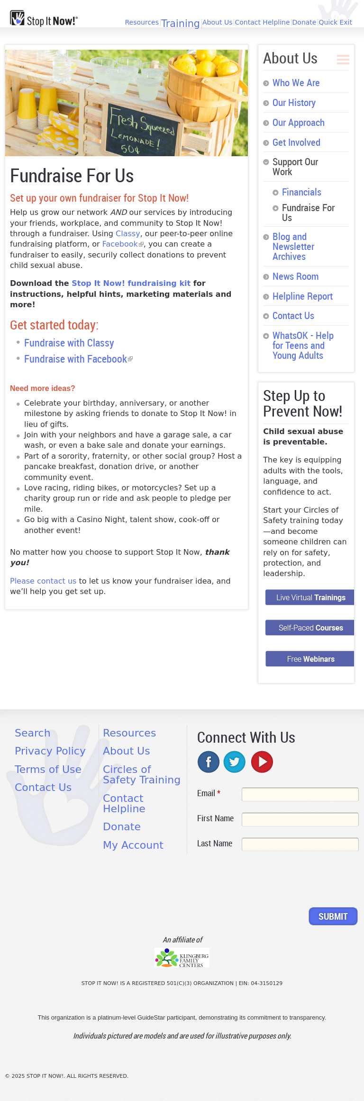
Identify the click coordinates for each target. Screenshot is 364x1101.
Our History (294, 102)
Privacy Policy (50, 751)
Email (208, 793)
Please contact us (43, 581)
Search (33, 733)
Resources (142, 22)
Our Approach (299, 122)
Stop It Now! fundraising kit (131, 283)
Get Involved (296, 142)
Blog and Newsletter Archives (293, 246)
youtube (261, 761)
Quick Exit (335, 22)
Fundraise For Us (308, 212)
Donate (304, 22)
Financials (301, 191)
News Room (296, 276)
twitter (235, 761)
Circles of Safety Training (142, 775)
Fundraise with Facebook (78, 358)
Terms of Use (48, 769)
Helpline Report (303, 295)
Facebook (123, 244)
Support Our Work (295, 166)
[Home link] (43, 18)
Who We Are (296, 82)
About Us (217, 22)
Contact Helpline (262, 22)
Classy (128, 233)
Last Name (214, 843)
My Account (133, 845)
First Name (215, 818)
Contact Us (293, 315)
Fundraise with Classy (69, 342)
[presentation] (269, 880)
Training (180, 24)
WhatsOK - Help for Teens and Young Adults (303, 345)
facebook (209, 761)
